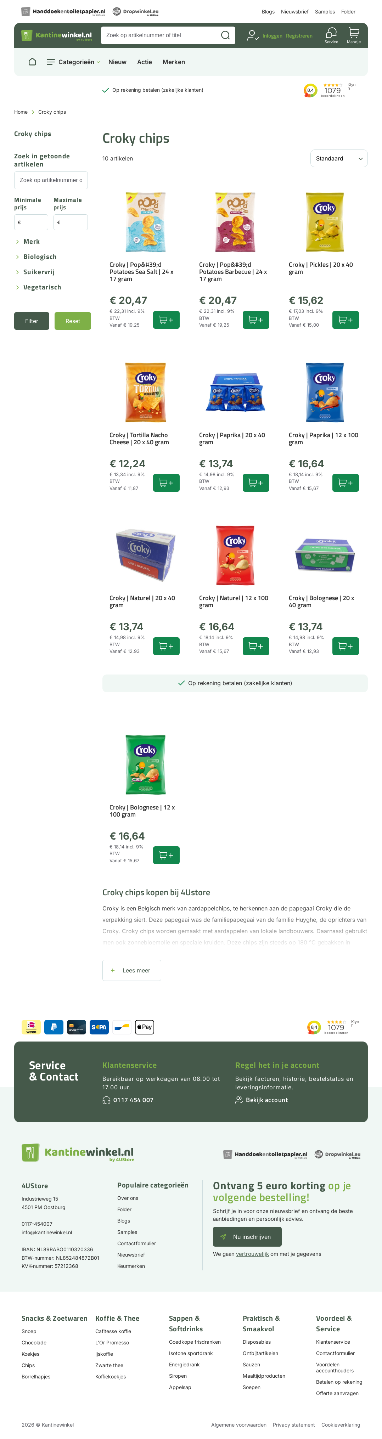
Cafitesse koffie (113, 1331)
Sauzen (251, 1364)
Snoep (29, 1331)
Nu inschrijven (252, 1236)
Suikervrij (39, 272)
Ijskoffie (104, 1354)
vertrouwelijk (252, 1254)
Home (21, 112)
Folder (348, 12)
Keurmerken (131, 1266)
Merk (31, 241)
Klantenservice (129, 1065)
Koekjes (30, 1354)
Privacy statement (294, 1425)
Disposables (257, 1342)
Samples (325, 12)
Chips (28, 1365)
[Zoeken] (225, 35)
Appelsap (180, 1387)
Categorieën (76, 62)
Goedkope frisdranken (195, 1342)
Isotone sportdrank (191, 1353)
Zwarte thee (109, 1365)
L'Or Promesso (112, 1342)
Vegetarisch (42, 287)
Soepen (251, 1387)
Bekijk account (267, 1100)
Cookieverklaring (340, 1425)
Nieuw (117, 62)
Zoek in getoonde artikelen (42, 160)
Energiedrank (184, 1364)
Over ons (127, 1198)
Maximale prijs (68, 203)
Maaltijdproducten (264, 1376)
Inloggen (272, 35)
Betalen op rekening (339, 1382)
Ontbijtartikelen (260, 1353)
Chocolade (34, 1342)
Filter (31, 321)
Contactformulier (136, 1243)
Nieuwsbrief (295, 12)
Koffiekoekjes (110, 1376)
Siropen (178, 1376)
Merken (174, 62)
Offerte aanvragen (337, 1393)
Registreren (299, 35)
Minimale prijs (27, 203)
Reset (73, 321)
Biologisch (40, 257)
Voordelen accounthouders (335, 1367)
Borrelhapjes (36, 1376)
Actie (144, 62)
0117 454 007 (133, 1100)
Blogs (268, 12)
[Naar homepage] (32, 62)
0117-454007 (37, 1224)
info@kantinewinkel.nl (47, 1232)
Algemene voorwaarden (238, 1425)
